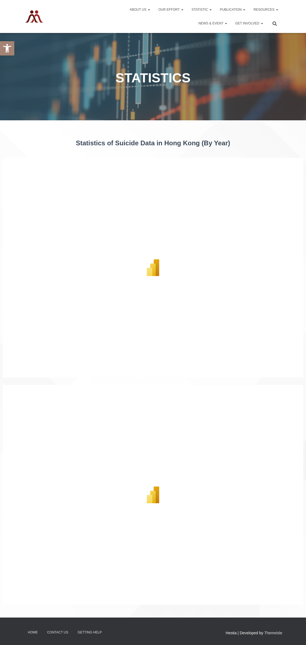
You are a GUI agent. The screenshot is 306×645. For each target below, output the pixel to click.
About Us (139, 10)
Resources (265, 10)
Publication (232, 10)
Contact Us (57, 632)
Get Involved (249, 23)
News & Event (213, 23)
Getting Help (90, 632)
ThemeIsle (273, 633)
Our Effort (170, 10)
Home (33, 632)
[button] (7, 48)
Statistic (202, 10)
